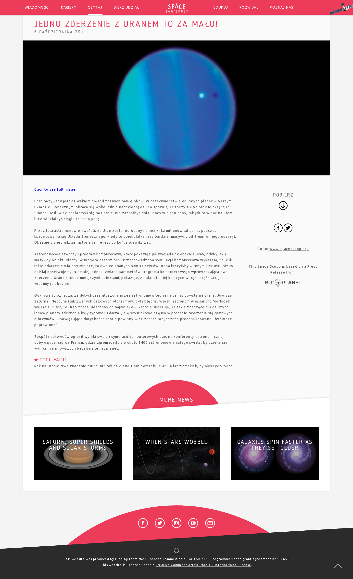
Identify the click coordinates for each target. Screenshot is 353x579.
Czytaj (95, 7)
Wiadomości (37, 7)
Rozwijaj (249, 7)
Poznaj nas (281, 7)
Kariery (68, 7)
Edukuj (221, 7)
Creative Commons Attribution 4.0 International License (203, 564)
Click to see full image (55, 189)
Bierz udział (126, 7)
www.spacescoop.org (289, 249)
